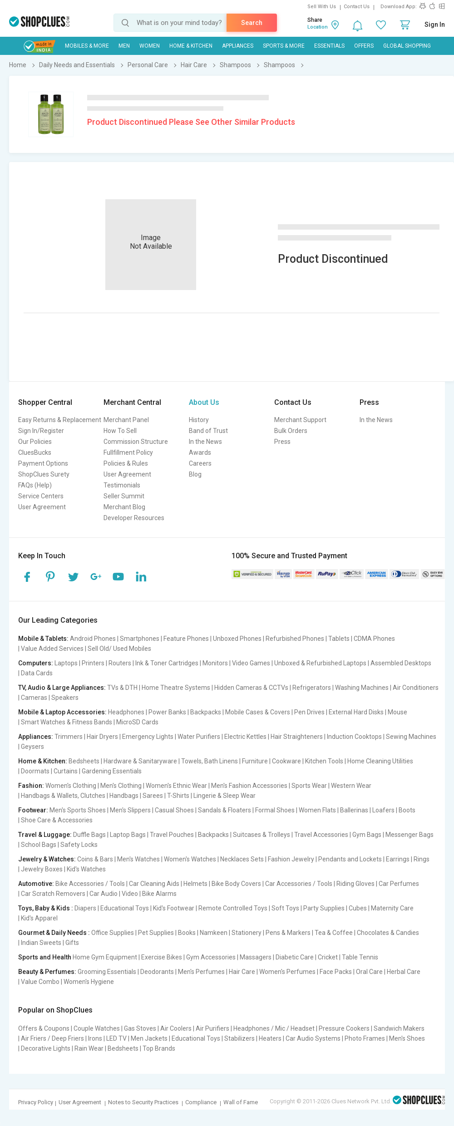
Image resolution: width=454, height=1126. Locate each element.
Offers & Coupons (43, 1028)
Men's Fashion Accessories (249, 785)
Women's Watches (190, 859)
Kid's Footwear (173, 908)
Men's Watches (138, 859)
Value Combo (40, 981)
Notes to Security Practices (143, 1102)
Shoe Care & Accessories (57, 820)
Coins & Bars (95, 859)
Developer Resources (134, 517)
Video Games (251, 663)
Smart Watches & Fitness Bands (66, 722)
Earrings (398, 859)
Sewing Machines (411, 736)
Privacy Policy (35, 1102)
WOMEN (149, 46)
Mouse (397, 712)
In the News (205, 441)
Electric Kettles (245, 736)
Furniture (255, 761)
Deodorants (157, 971)
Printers (93, 663)
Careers (200, 463)
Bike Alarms (159, 893)
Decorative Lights (45, 1048)
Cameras (34, 697)
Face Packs (336, 971)
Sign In (434, 24)
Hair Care (242, 971)
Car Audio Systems (313, 1038)
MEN (124, 46)
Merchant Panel (126, 419)
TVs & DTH (122, 687)
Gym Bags (366, 834)
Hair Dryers (102, 736)
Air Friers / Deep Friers (52, 1038)
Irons (95, 1038)
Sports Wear (309, 785)
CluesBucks (34, 452)
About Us (204, 402)
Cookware (286, 761)
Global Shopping (407, 46)
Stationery (247, 932)
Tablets (339, 638)
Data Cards (37, 673)
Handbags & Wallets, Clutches (63, 795)
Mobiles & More (87, 46)
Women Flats (317, 810)
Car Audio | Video (113, 893)
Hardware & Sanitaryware (140, 761)
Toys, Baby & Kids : (45, 908)
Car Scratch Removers (53, 893)
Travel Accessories (321, 834)
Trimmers (68, 736)
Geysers (32, 746)
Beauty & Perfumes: (47, 971)
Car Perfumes (399, 883)
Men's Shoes (407, 1038)
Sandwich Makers (399, 1028)
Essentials (329, 46)
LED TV (116, 1038)
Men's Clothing (121, 785)
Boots (407, 810)
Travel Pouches (172, 834)
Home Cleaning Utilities (380, 761)
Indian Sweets (41, 942)
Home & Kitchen (190, 46)
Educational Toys (124, 908)
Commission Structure (136, 441)
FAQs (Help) (35, 485)
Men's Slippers (130, 810)
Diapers (85, 908)
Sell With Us (321, 7)
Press (282, 441)
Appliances (237, 46)
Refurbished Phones (295, 638)
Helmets (195, 883)
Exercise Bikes (161, 957)
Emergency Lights (147, 736)
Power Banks (167, 712)
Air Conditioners (416, 687)
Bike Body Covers (236, 883)
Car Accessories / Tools (298, 883)
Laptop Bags (128, 834)
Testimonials (122, 485)
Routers (120, 663)
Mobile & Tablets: (43, 638)
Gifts (72, 942)
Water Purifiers (199, 736)
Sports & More (284, 46)
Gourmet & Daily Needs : (54, 932)
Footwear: (33, 810)
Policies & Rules (126, 463)
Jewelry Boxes (42, 869)
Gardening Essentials (112, 771)
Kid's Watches (86, 869)
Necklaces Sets (242, 859)
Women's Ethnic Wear (176, 785)
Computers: (35, 663)
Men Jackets (149, 1038)
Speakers (65, 697)
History (199, 419)
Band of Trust (208, 430)
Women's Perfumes (287, 971)
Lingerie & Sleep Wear (224, 795)
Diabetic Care (295, 957)
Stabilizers (239, 1038)
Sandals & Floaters (224, 810)
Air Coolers (176, 1028)
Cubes (358, 908)
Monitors (215, 663)
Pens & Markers (288, 932)
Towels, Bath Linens (209, 761)
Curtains (66, 771)
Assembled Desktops (400, 663)
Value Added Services (52, 648)
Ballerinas (354, 810)
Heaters (270, 1038)
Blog (195, 474)
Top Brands (159, 1048)
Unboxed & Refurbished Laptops (320, 663)
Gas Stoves (140, 1028)
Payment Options (43, 463)
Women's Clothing (70, 785)
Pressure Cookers (344, 1028)
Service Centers (41, 496)
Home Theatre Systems (176, 687)
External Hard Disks (356, 712)
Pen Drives (309, 712)
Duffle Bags (89, 834)
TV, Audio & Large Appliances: (62, 687)
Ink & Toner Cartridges (166, 663)
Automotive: (36, 883)
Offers (364, 46)
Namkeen (213, 932)
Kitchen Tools (324, 761)
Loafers (383, 810)
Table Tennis (360, 957)
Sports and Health (44, 957)
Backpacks (205, 712)
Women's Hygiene (89, 981)
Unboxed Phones (237, 638)
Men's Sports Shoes (77, 810)
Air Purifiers (212, 1028)
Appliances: (35, 736)
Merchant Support (300, 419)
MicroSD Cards (137, 722)
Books (187, 932)
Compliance (201, 1102)
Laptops (66, 663)
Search (251, 22)
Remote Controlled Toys (232, 908)
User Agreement (42, 507)
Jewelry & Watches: (47, 859)
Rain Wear (89, 1048)
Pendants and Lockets (350, 859)
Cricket (328, 957)
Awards (200, 452)
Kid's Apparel (39, 918)
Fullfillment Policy (128, 452)
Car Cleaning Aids (154, 883)
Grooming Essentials (107, 971)
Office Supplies (112, 932)
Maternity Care (392, 908)
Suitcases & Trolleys (261, 834)
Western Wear (351, 785)
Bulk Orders (290, 430)
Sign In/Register (41, 430)
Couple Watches (97, 1028)
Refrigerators (311, 687)
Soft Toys (285, 908)
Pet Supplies (156, 932)
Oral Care (369, 971)
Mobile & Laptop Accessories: (62, 712)
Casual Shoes (174, 810)
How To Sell (120, 430)
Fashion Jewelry (291, 859)
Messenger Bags (409, 834)
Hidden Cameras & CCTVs (251, 687)
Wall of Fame (240, 1102)
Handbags (123, 795)
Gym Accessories (211, 957)
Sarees (153, 795)
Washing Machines (362, 687)
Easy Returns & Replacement (59, 419)
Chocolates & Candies (388, 932)
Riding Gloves (355, 883)
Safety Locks (79, 844)
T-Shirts (178, 795)
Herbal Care (403, 971)
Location (317, 27)
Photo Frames (365, 1038)
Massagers (255, 957)
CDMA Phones (374, 638)
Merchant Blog (124, 507)
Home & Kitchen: (42, 761)
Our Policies (35, 441)
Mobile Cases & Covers (257, 712)
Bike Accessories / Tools (90, 883)
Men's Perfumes (201, 971)
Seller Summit (124, 496)
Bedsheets (84, 761)
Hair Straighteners (297, 736)
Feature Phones (186, 638)
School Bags (38, 844)
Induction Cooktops (354, 736)
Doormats (35, 771)
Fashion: (31, 785)
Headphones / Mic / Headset (274, 1028)
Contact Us (357, 7)
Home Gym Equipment (105, 957)
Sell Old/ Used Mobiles (119, 648)
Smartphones (139, 638)
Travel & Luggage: (45, 834)
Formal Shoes (275, 810)
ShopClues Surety (43, 474)
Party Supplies (324, 908)
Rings (421, 859)
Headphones (126, 712)
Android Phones (93, 638)
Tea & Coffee (334, 932)
